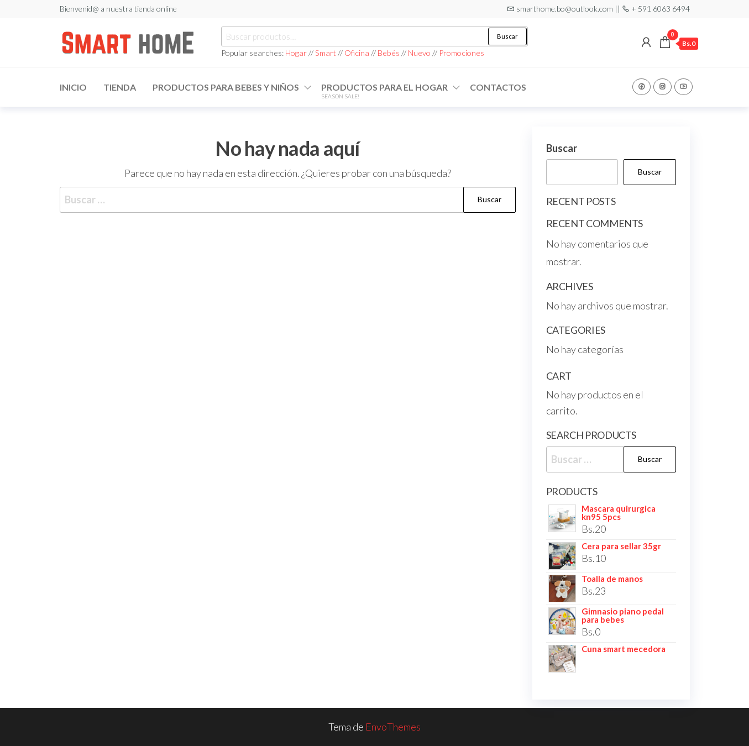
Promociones (461, 52)
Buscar (507, 36)
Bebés (389, 52)
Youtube (683, 86)
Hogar (296, 52)
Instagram (662, 86)
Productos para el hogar (384, 90)
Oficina (356, 52)
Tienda (119, 87)
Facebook (641, 86)
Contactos (498, 87)
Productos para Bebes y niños (226, 87)
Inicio (73, 87)
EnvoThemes (393, 727)
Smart (325, 52)
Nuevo (419, 52)
